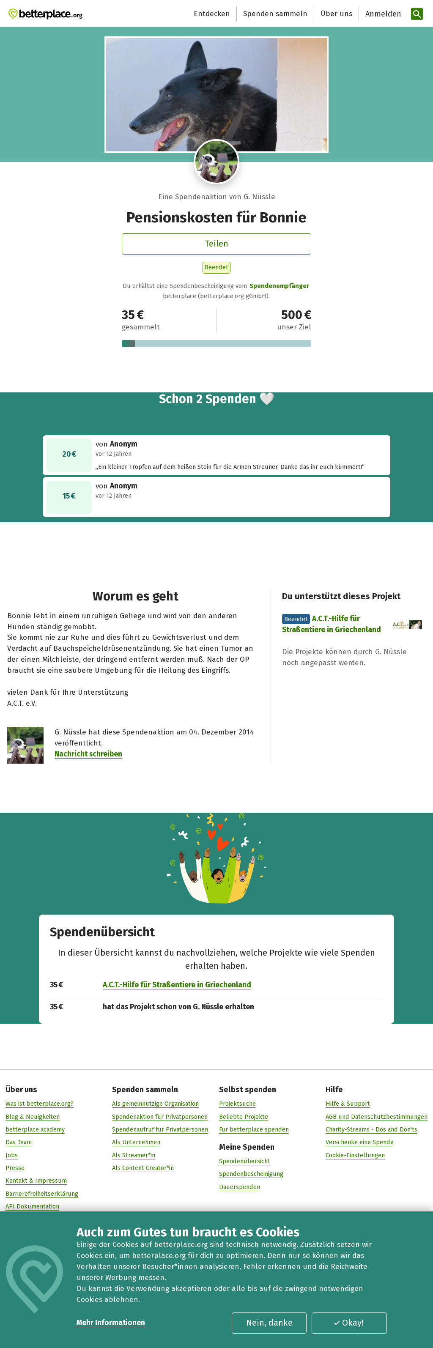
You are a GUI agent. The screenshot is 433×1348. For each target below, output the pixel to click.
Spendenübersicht (244, 1161)
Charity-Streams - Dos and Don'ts (371, 1129)
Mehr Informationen (111, 1322)
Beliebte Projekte (243, 1117)
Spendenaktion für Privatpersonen (160, 1117)
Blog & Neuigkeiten (32, 1117)
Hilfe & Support (348, 1103)
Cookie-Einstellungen (355, 1155)
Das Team (18, 1142)
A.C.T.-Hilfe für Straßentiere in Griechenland (177, 984)
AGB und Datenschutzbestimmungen (377, 1117)
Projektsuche (237, 1103)
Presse (15, 1168)
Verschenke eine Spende (360, 1142)
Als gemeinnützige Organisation (155, 1103)
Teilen (216, 243)
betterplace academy (35, 1129)
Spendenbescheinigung (251, 1174)
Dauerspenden (239, 1187)
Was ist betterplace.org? (39, 1103)
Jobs (11, 1155)
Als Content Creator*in (143, 1168)
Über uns (336, 13)
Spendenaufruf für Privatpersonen (160, 1129)
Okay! (348, 1323)
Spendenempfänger (279, 286)
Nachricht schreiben (88, 754)
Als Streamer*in (133, 1155)
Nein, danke (269, 1323)
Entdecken (212, 13)
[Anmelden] (382, 14)
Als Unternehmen (136, 1142)
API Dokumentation (32, 1206)
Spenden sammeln (275, 13)
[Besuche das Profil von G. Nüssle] (216, 162)
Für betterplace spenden (254, 1129)
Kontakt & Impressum (36, 1180)
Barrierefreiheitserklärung (41, 1193)
